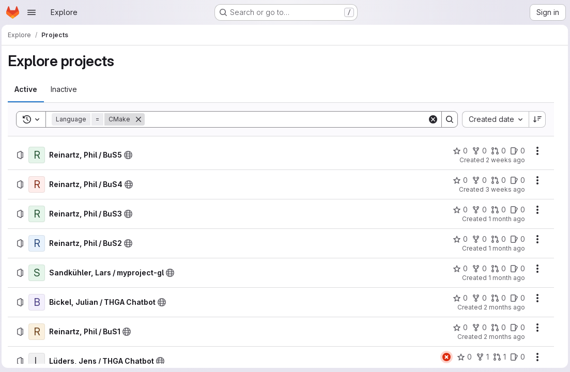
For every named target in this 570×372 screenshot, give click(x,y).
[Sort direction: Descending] (535, 119)
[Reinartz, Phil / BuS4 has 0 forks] (477, 180)
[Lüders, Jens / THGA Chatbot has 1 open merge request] (497, 357)
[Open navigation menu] (31, 12)
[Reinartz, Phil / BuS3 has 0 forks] (477, 210)
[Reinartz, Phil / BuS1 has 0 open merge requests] (496, 327)
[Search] (286, 119)
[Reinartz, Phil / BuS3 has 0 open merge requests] (496, 210)
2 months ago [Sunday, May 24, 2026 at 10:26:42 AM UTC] (502, 307)
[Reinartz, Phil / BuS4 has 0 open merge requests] (496, 180)
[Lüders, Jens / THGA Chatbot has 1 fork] (480, 357)
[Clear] (431, 119)
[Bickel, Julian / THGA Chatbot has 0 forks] (477, 298)
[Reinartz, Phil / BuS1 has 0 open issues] (515, 327)
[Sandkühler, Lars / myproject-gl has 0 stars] (458, 269)
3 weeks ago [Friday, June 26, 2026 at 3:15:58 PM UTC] (503, 189)
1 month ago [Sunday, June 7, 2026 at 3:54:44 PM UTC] (504, 219)
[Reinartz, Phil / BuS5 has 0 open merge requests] (496, 151)
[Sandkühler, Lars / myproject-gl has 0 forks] (477, 269)
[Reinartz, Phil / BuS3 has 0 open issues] (515, 210)
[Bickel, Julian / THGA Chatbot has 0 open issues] (515, 298)
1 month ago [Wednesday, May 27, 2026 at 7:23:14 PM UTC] (504, 278)
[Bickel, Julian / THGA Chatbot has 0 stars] (458, 298)
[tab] (28, 89)
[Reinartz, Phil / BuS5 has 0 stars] (458, 151)
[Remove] (141, 119)
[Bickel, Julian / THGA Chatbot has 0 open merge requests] (496, 298)
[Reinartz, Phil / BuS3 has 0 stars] (458, 210)
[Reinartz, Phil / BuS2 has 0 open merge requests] (496, 239)
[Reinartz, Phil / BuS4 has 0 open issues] (515, 180)
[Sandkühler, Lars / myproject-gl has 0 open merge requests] (496, 269)
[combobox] (493, 119)
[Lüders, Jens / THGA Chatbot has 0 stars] (462, 357)
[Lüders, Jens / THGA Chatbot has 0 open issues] (515, 357)
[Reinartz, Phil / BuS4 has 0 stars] (458, 180)
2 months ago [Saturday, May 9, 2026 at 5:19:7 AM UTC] (502, 336)
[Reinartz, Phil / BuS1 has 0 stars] (458, 327)
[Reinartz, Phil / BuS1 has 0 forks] (477, 327)
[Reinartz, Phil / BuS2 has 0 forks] (477, 239)
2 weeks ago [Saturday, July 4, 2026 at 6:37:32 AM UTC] (503, 160)
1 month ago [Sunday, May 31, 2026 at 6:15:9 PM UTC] (504, 248)
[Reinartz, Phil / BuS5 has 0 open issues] (515, 151)
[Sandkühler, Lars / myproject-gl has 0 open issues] (515, 269)
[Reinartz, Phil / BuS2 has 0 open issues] (515, 239)
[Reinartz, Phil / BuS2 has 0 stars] (458, 239)
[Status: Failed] (444, 357)
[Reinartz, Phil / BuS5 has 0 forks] (477, 151)
